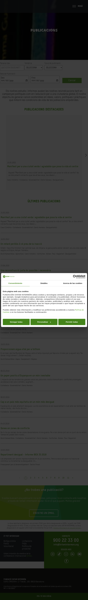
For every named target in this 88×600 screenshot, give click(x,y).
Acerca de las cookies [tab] (72, 283)
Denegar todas (16, 322)
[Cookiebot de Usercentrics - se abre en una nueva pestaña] (74, 276)
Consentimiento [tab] (15, 283)
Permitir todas (72, 322)
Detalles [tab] (43, 283)
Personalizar (44, 322)
